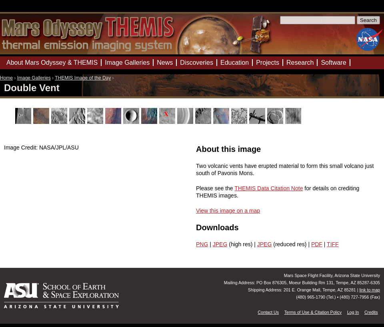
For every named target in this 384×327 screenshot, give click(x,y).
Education (234, 62)
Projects (267, 62)
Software (333, 62)
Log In (353, 312)
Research (300, 62)
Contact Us (268, 312)
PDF (316, 244)
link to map (369, 289)
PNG (202, 244)
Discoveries (196, 62)
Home (6, 78)
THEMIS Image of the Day (83, 78)
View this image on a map (228, 210)
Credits (371, 312)
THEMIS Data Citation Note (268, 188)
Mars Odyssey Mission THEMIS (24, 10)
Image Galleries (34, 78)
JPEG (220, 244)
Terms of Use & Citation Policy (313, 312)
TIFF (333, 244)
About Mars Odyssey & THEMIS (52, 62)
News (165, 62)
